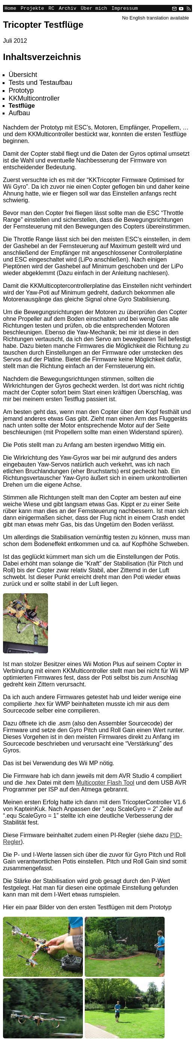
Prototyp (21, 91)
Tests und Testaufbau (40, 83)
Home (10, 9)
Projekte (32, 9)
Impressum (124, 9)
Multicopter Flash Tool (105, 784)
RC (51, 9)
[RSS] (187, 9)
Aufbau (19, 114)
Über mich (94, 9)
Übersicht (23, 76)
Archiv (67, 9)
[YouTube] (181, 9)
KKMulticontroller (34, 99)
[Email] (174, 9)
